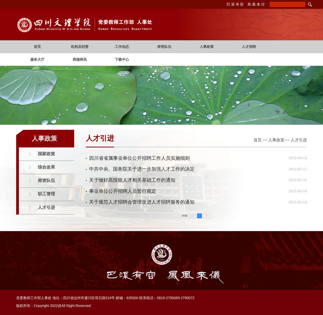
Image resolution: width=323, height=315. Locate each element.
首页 (258, 140)
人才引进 (299, 140)
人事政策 (276, 140)
